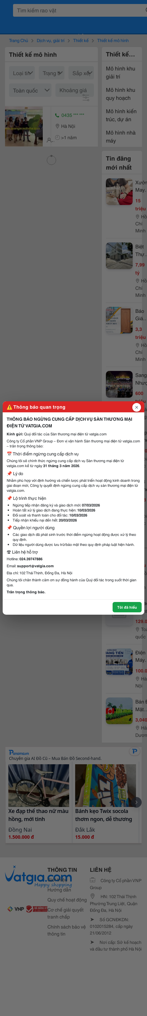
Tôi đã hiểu (127, 607)
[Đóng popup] (136, 407)
